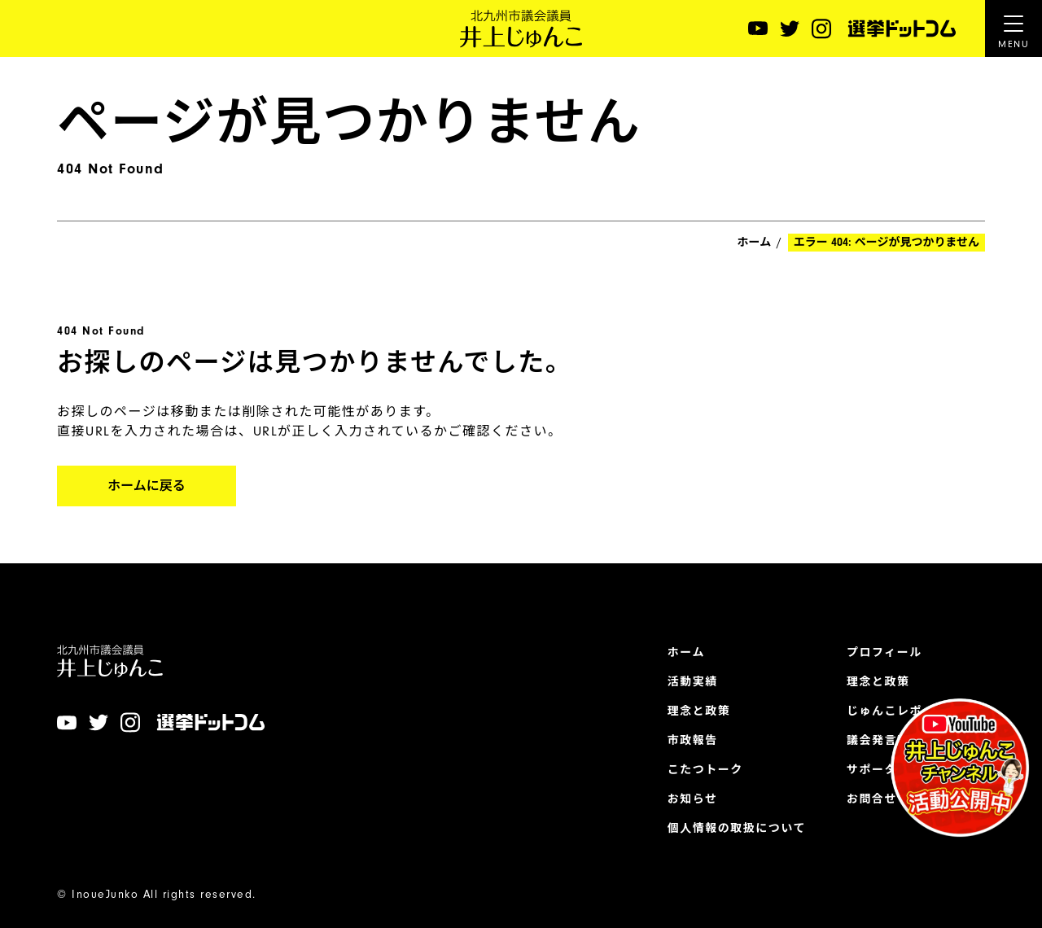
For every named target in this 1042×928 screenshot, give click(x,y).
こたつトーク (705, 770)
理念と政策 (699, 711)
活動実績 (693, 682)
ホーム (755, 242)
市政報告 (693, 740)
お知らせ (693, 799)
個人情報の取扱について (737, 828)
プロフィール (884, 652)
